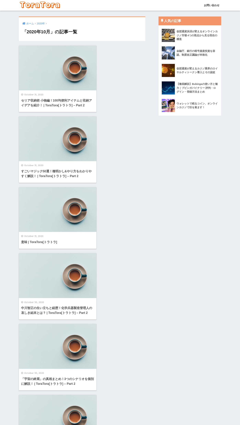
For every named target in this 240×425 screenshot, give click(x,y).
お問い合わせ (211, 5)
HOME (120, 410)
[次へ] (103, 388)
